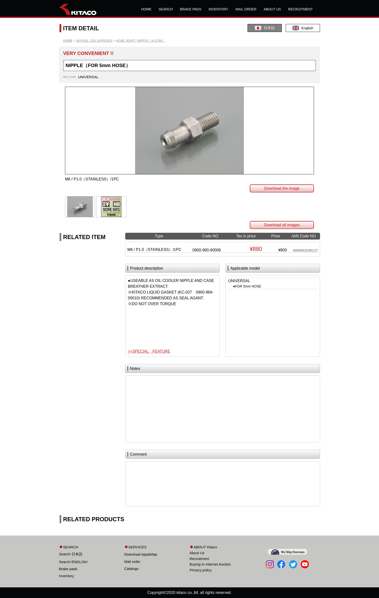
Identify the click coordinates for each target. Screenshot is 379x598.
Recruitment (199, 559)
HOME (146, 9)
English (302, 28)
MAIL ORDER (245, 9)
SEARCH (166, 9)
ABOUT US (272, 9)
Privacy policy (201, 570)
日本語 (265, 28)
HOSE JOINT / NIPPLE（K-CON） (140, 40)
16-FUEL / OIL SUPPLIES (94, 40)
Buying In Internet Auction (210, 564)
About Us (197, 553)
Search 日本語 (70, 554)
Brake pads (68, 569)
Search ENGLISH (73, 562)
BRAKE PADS (190, 9)
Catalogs (131, 569)
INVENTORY (218, 9)
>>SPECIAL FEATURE (149, 351)
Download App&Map (140, 554)
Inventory (66, 576)
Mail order (132, 561)
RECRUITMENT (300, 9)
